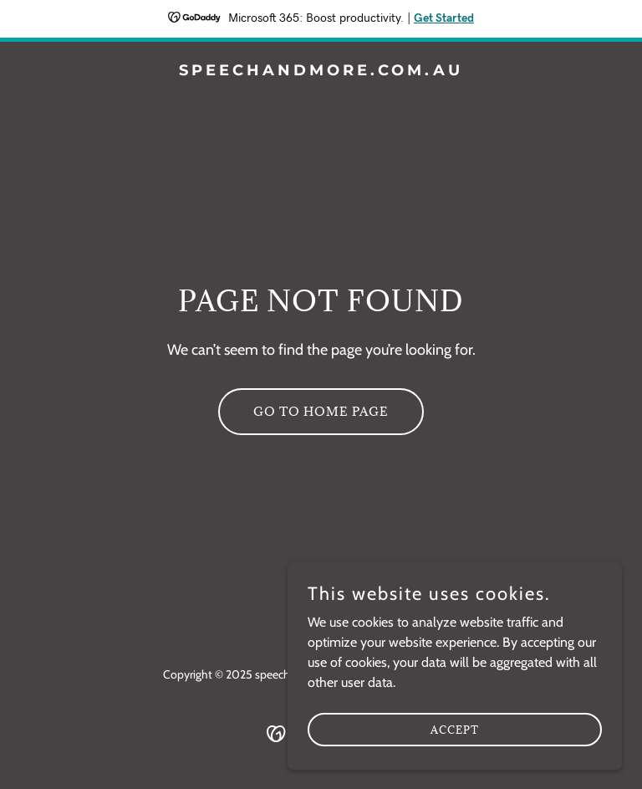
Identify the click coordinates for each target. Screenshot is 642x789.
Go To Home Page (321, 411)
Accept (455, 752)
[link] (321, 71)
